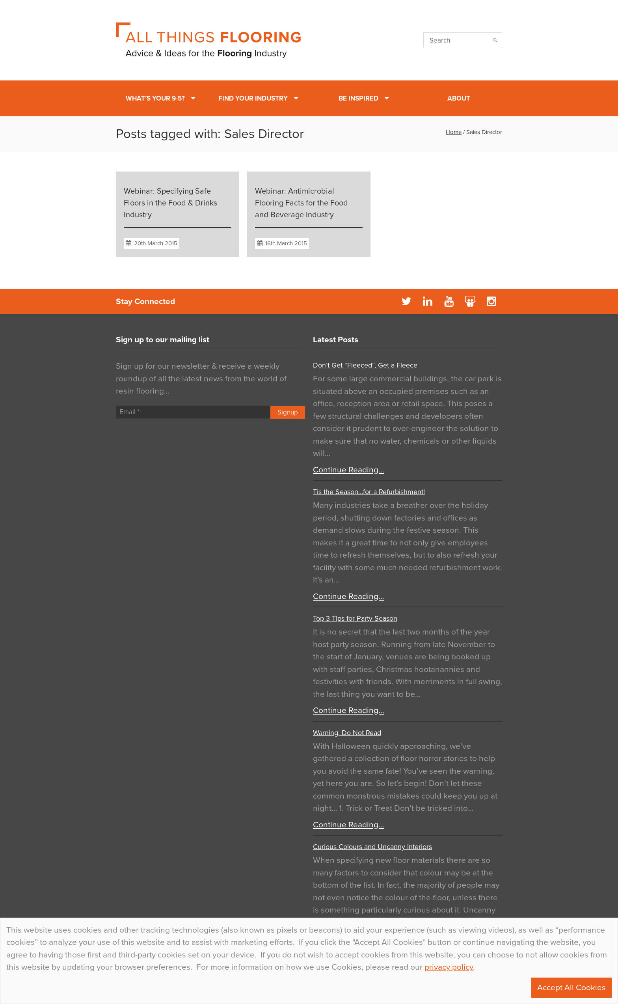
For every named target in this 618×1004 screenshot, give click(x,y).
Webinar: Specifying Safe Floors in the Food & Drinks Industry (170, 203)
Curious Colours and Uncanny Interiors (372, 846)
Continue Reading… (348, 470)
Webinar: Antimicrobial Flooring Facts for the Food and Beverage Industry (301, 203)
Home (454, 132)
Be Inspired (358, 98)
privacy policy (448, 967)
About (458, 98)
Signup (287, 412)
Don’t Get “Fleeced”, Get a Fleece (365, 365)
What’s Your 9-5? (155, 98)
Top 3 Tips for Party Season (355, 618)
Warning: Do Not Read (347, 732)
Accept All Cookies (571, 988)
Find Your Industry (253, 98)
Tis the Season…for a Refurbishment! (369, 491)
